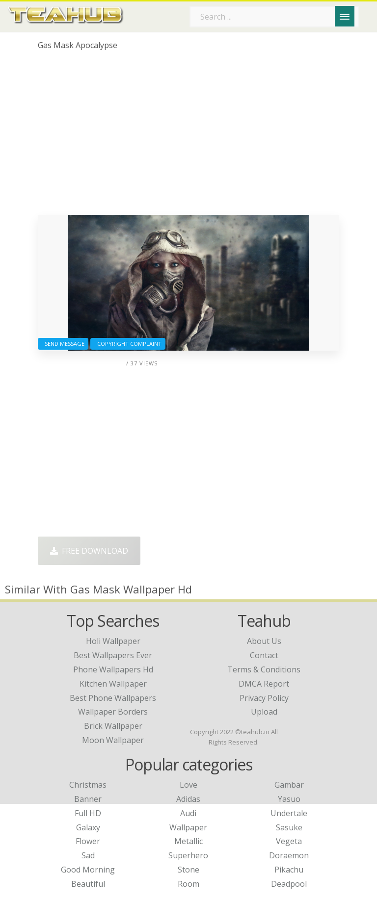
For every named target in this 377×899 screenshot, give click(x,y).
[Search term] (274, 16)
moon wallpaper (113, 740)
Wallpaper (188, 827)
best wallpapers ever (113, 655)
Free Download (89, 550)
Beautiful (88, 883)
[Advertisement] (188, 136)
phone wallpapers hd (113, 669)
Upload (264, 711)
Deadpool (289, 883)
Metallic (188, 841)
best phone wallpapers (113, 698)
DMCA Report (264, 683)
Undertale (288, 813)
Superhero (188, 855)
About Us (264, 641)
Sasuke (289, 827)
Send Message (63, 343)
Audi (188, 813)
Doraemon (289, 855)
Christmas (88, 784)
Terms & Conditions (263, 669)
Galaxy (88, 827)
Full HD (88, 813)
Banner (88, 799)
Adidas (188, 799)
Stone (188, 869)
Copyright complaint (128, 343)
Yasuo (289, 799)
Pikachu (288, 869)
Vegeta (289, 841)
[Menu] (344, 16)
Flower (88, 841)
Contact (264, 655)
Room (188, 883)
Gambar (289, 784)
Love (188, 784)
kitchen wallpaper (113, 683)
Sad (88, 855)
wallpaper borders (113, 711)
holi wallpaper (113, 641)
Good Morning (88, 869)
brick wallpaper (113, 725)
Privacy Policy (264, 698)
